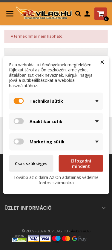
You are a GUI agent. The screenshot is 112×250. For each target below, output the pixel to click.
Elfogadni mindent (81, 163)
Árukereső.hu (80, 231)
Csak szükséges (31, 163)
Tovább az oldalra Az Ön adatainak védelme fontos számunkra (56, 179)
